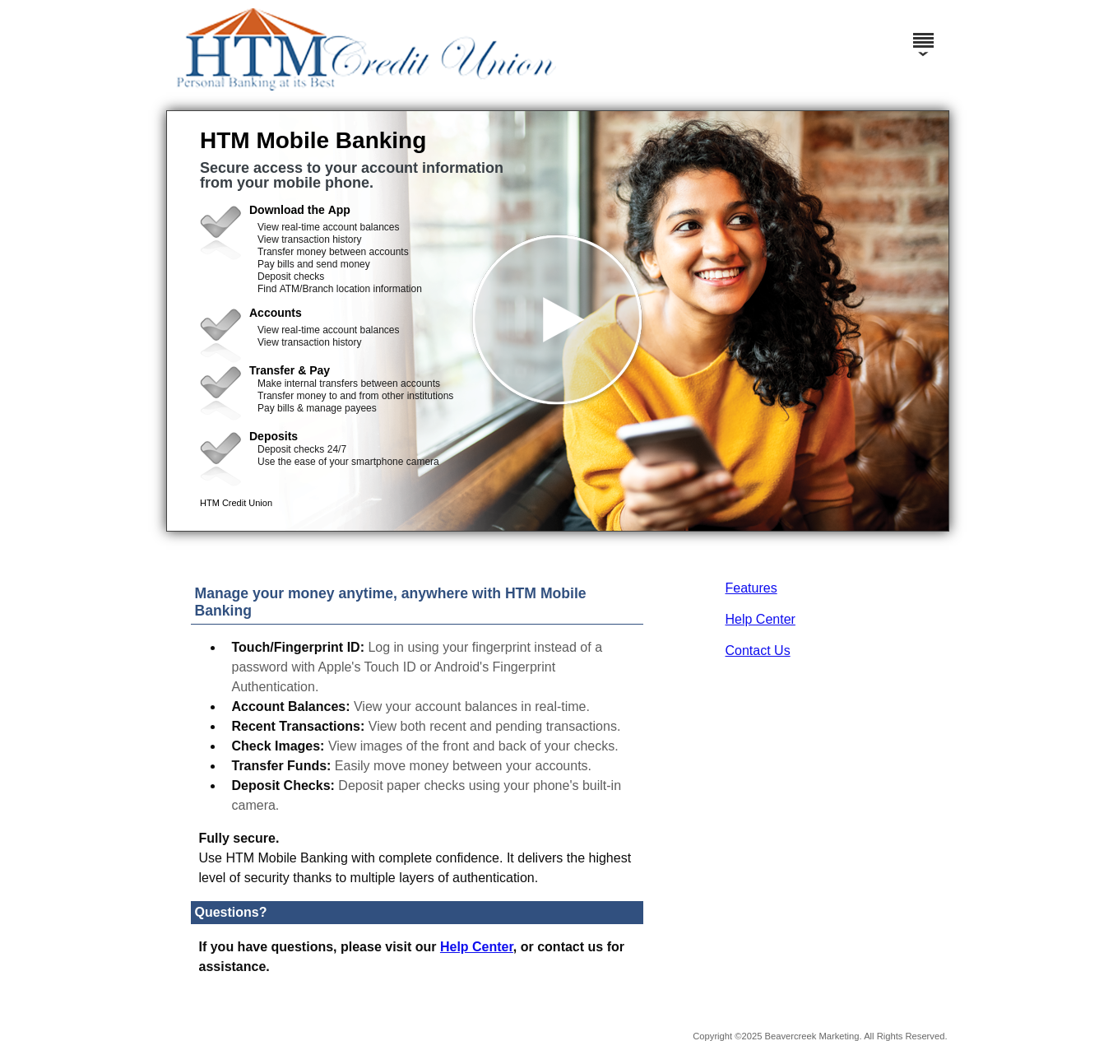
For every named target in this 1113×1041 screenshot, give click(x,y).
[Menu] (923, 33)
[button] (557, 321)
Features (751, 588)
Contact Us (758, 651)
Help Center (760, 619)
